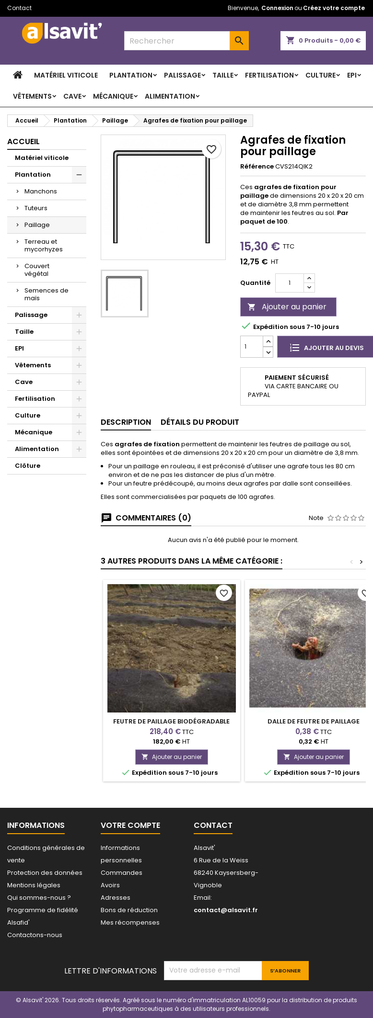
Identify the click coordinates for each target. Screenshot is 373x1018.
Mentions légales (33, 885)
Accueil (23, 141)
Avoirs (110, 885)
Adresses (115, 897)
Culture (320, 75)
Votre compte (130, 825)
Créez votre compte (334, 8)
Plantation (130, 75)
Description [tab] (126, 422)
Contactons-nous (34, 934)
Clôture (27, 465)
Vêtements (32, 96)
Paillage (37, 224)
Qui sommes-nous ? (39, 897)
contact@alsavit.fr (226, 910)
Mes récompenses (130, 922)
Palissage (182, 75)
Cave (72, 96)
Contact (19, 8)
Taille (222, 75)
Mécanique (113, 96)
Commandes (121, 872)
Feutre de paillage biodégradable (171, 721)
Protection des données (44, 872)
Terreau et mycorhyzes (43, 245)
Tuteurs (35, 208)
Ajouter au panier (286, 306)
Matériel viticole (66, 75)
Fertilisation (269, 75)
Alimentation (170, 96)
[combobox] (186, 40)
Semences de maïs (46, 294)
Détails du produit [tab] (200, 422)
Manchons (40, 191)
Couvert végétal (36, 269)
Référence (257, 166)
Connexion (277, 8)
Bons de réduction (129, 910)
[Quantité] (289, 283)
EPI (352, 75)
